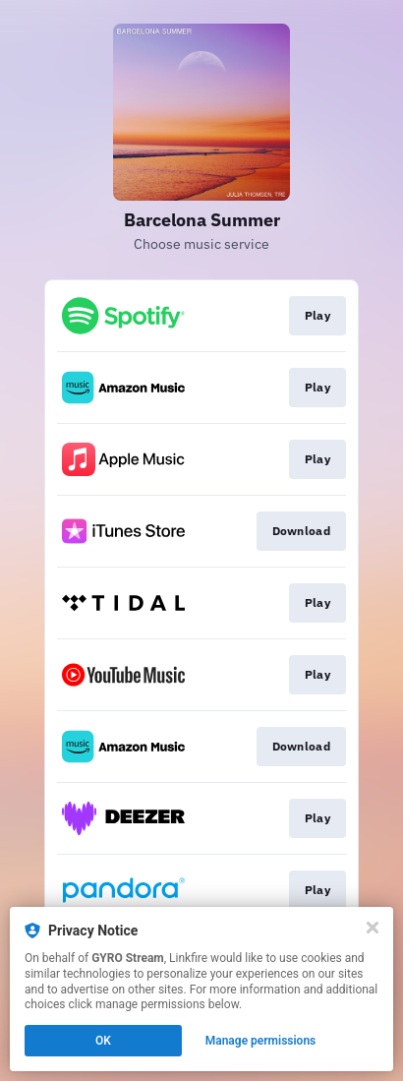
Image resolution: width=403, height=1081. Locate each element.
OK (103, 1041)
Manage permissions (261, 1041)
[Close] (372, 927)
